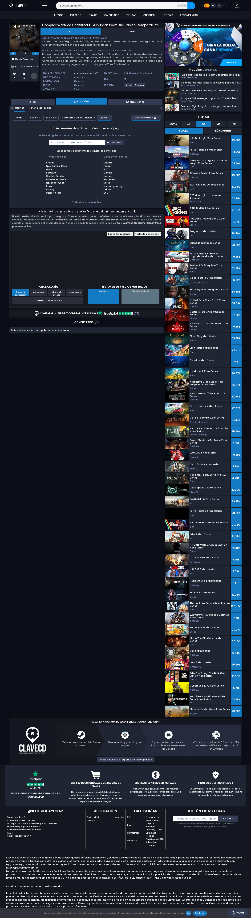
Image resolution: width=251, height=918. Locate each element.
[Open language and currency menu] (214, 5)
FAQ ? (10, 832)
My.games (79, 81)
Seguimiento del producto (48, 318)
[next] (35, 53)
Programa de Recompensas (153, 819)
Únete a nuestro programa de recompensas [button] (125, 759)
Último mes (75, 310)
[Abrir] (44, 5)
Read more (200, 913)
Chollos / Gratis (154, 829)
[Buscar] (191, 5)
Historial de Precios (38, 125)
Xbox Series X (145, 73)
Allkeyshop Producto (151, 844)
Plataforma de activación (77, 135)
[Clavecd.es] (18, 5)
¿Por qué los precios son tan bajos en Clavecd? (32, 823)
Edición (50, 135)
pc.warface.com (82, 77)
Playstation (133, 832)
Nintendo (132, 840)
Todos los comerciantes (86, 219)
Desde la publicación (20, 311)
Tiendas (91, 820)
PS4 (126, 73)
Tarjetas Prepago (150, 825)
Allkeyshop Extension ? (19, 835)
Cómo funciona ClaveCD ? (21, 820)
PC (128, 817)
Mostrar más (210, 70)
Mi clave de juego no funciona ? (23, 826)
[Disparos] (139, 86)
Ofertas (17, 125)
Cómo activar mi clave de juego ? (24, 829)
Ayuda (238, 912)
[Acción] (129, 86)
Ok (188, 913)
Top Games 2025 (155, 839)
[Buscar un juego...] (125, 5)
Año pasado (39, 310)
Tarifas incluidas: (144, 135)
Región (34, 135)
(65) (118, 330)
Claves (103, 135)
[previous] (13, 53)
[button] (236, 5)
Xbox (76, 89)
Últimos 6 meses (56, 311)
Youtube (119, 817)
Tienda (18, 135)
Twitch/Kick (93, 817)
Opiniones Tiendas (151, 834)
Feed (133, 31)
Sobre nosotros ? (16, 817)
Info (71, 31)
